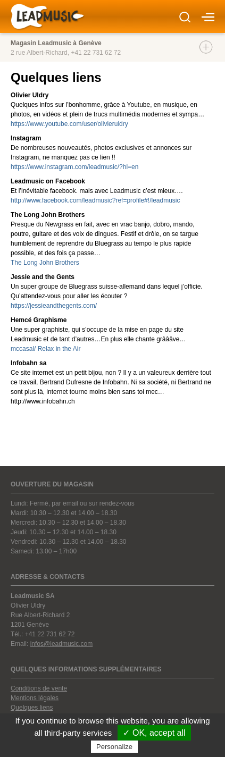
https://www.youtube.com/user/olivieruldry (69, 124)
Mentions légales (35, 698)
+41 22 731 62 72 (96, 52)
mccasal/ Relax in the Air (45, 348)
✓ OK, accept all (154, 732)
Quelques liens (32, 707)
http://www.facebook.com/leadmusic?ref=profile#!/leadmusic (95, 200)
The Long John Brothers (45, 262)
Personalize (114, 747)
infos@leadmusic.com (61, 643)
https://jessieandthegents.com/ (54, 305)
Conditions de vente (39, 688)
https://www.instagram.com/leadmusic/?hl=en (74, 167)
